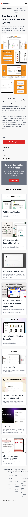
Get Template (14, 142)
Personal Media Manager (23, 483)
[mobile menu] (26, 3)
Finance (10, 481)
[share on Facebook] (6, 159)
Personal (5, 151)
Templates (9, 8)
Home (3, 8)
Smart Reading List (23, 494)
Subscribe (14, 180)
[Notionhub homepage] (5, 3)
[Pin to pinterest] (9, 159)
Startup (10, 484)
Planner (10, 478)
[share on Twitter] (4, 159)
